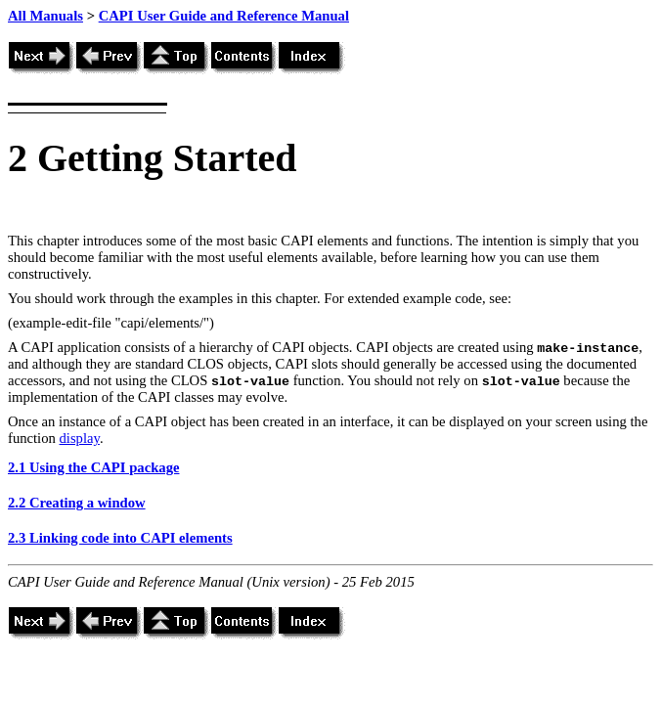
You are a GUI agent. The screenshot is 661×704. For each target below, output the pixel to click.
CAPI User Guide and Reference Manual (224, 15)
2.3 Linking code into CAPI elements (120, 538)
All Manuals (45, 15)
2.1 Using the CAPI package (93, 467)
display (80, 438)
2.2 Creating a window (77, 502)
